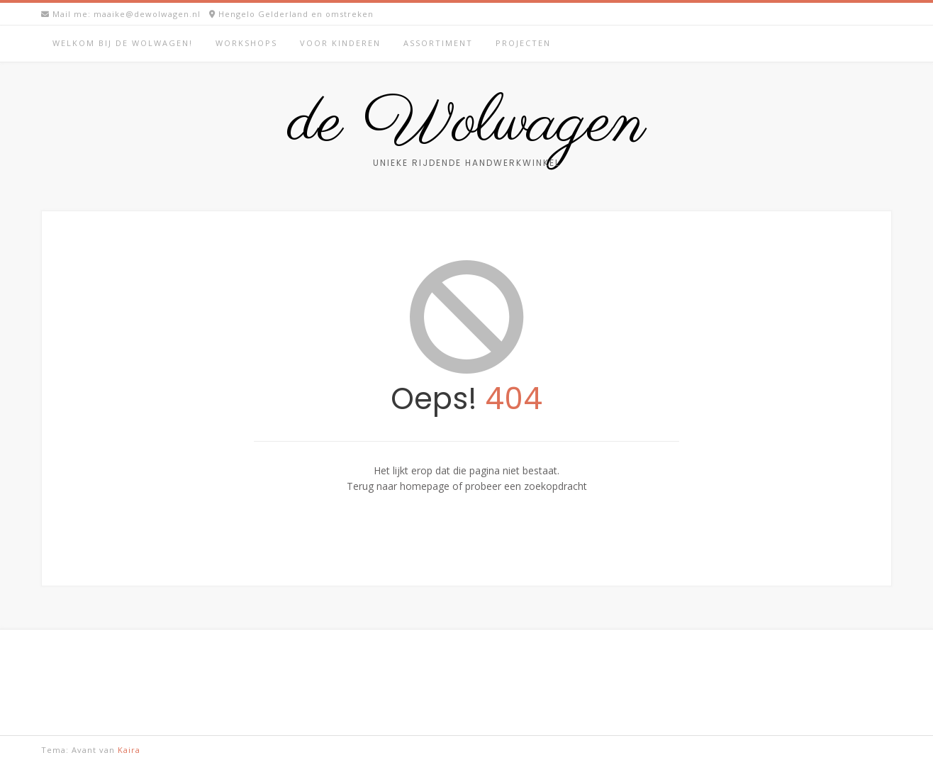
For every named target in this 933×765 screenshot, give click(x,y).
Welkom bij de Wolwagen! (122, 43)
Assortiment (438, 43)
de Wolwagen (467, 124)
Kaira (129, 749)
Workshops (246, 43)
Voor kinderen (340, 43)
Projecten (523, 43)
